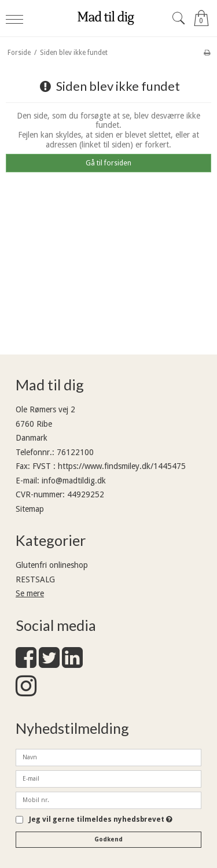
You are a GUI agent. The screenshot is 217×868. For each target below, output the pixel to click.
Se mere (30, 593)
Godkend (108, 839)
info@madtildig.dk (74, 480)
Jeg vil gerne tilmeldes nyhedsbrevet (100, 819)
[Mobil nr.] (108, 799)
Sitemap (30, 509)
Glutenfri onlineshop (52, 565)
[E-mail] (108, 777)
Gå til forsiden (108, 163)
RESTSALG (35, 579)
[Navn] (108, 756)
